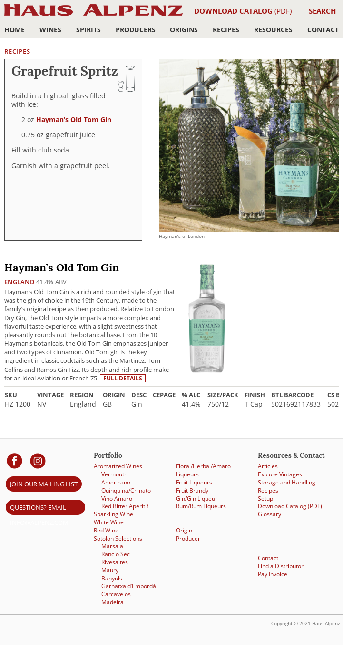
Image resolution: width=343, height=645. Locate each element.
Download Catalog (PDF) (290, 506)
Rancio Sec (115, 554)
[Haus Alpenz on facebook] (14, 460)
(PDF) (243, 11)
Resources (273, 29)
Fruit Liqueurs (194, 482)
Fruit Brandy (192, 490)
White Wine (109, 522)
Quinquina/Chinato (126, 490)
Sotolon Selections (118, 538)
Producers (136, 29)
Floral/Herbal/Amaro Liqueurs (203, 470)
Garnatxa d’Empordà (128, 586)
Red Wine (106, 530)
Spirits (88, 29)
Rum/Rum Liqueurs (201, 506)
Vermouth (114, 474)
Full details (122, 378)
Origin (184, 530)
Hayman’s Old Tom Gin (73, 119)
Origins (184, 29)
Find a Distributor (281, 566)
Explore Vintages (280, 474)
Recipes (226, 29)
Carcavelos (116, 594)
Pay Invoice (272, 574)
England (19, 281)
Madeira (112, 602)
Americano (115, 482)
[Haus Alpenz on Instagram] (38, 460)
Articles (268, 466)
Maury (109, 570)
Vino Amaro (116, 498)
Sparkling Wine (113, 514)
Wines (50, 29)
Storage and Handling (286, 482)
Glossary (269, 514)
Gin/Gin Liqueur (196, 498)
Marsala (112, 546)
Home (14, 29)
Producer (188, 538)
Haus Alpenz (93, 15)
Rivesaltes (114, 562)
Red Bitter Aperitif (124, 506)
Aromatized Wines (118, 466)
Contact (323, 29)
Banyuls (111, 578)
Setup (265, 498)
